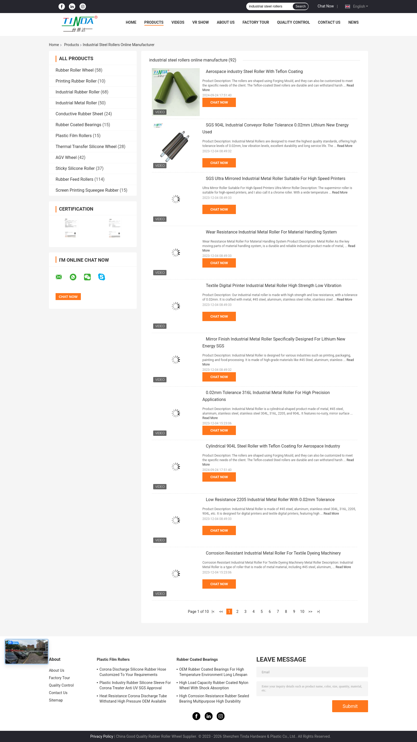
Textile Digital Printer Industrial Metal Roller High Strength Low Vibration (273, 285)
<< (221, 611)
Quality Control (293, 22)
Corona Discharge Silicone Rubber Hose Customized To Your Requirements (132, 672)
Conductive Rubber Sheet (79, 113)
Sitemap (56, 700)
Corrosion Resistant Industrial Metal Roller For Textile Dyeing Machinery (273, 553)
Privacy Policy (101, 736)
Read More (345, 146)
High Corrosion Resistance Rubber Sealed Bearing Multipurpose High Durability (214, 698)
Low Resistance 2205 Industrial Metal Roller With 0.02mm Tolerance (270, 499)
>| (318, 611)
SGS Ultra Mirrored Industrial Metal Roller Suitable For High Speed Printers (275, 178)
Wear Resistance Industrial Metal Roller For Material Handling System (271, 232)
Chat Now (326, 6)
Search (300, 6)
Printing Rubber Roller (76, 81)
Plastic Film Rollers (74, 135)
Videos (178, 22)
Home (131, 22)
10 (302, 611)
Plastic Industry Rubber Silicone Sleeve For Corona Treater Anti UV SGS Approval (135, 685)
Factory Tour (256, 22)
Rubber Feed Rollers (74, 179)
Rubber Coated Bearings (78, 124)
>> (310, 611)
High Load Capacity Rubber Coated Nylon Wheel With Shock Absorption (213, 685)
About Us (226, 22)
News (353, 22)
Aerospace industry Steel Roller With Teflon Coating (254, 71)
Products (154, 22)
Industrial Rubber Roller (78, 92)
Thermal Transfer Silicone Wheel (86, 146)
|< (213, 611)
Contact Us (329, 22)
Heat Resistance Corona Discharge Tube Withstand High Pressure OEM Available (133, 698)
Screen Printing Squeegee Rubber (87, 190)
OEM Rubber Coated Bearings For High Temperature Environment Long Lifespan (213, 672)
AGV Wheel (66, 157)
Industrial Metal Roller (76, 102)
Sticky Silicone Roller (75, 168)
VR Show (200, 22)
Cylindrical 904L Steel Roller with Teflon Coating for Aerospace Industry (273, 446)
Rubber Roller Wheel (75, 70)
